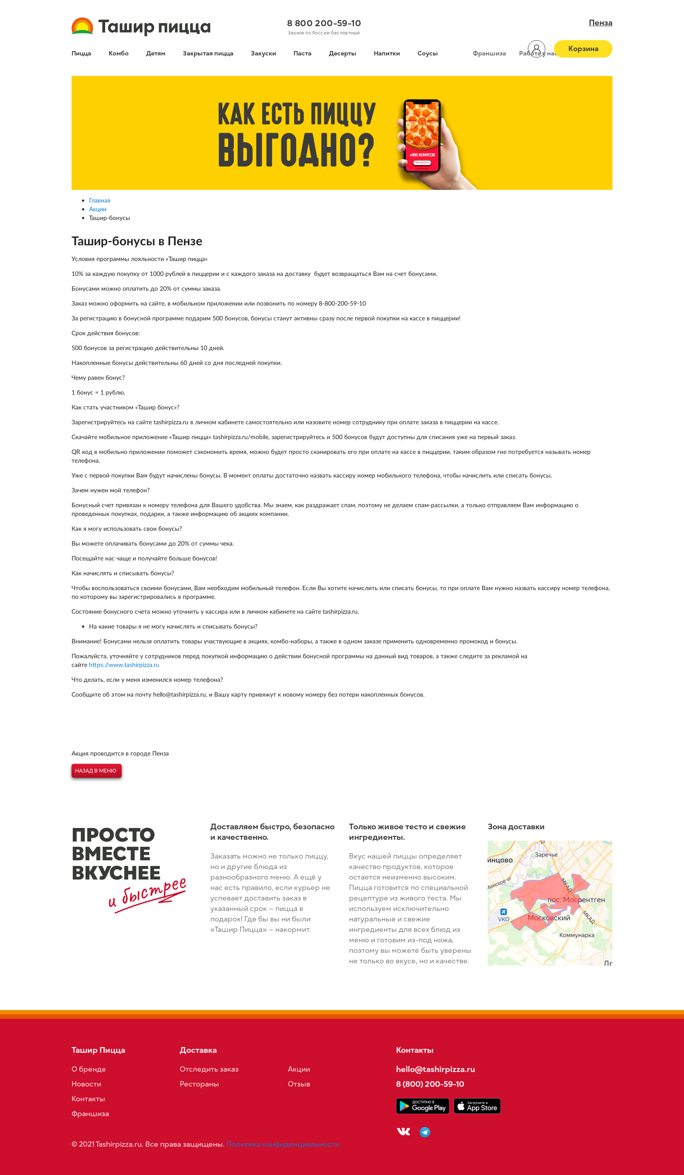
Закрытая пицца (208, 53)
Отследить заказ (209, 1069)
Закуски (263, 53)
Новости (86, 1084)
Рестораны (199, 1084)
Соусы (427, 53)
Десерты (342, 53)
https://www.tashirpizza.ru (124, 664)
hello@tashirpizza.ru (435, 1069)
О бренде (89, 1069)
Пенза (600, 22)
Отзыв (299, 1084)
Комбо (119, 53)
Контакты (88, 1099)
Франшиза (489, 53)
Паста (302, 53)
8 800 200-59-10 (324, 23)
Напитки (387, 53)
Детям (155, 53)
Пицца (81, 53)
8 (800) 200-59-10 (430, 1084)
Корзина (583, 49)
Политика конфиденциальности (282, 1144)
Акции (299, 1069)
